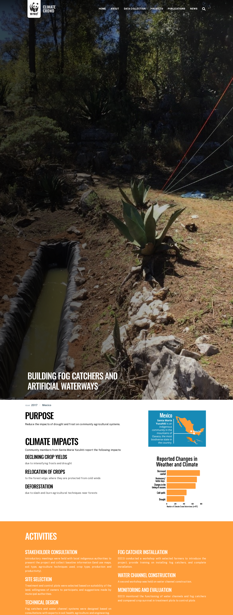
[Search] (202, 9)
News (193, 8)
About (115, 8)
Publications (176, 8)
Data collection (135, 8)
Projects (156, 8)
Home (102, 8)
